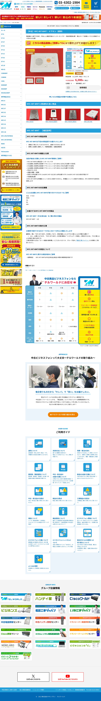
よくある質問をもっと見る (11, 190)
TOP (1, 22)
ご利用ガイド (75, 8)
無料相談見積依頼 (86, 6)
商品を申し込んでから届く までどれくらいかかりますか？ (12, 178)
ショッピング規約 (38, 690)
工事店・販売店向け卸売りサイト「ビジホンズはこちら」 (87, 12)
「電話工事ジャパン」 (82, 240)
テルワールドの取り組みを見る (63, 414)
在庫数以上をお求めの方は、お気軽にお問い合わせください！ (81, 91)
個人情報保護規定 (25, 690)
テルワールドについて (62, 8)
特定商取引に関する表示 (9, 690)
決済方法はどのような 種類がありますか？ (11, 172)
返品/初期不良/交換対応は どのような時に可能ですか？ (13, 184)
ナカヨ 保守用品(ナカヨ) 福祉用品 (45, 270)
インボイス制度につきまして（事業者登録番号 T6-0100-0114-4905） (37, 1)
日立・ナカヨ (7, 22)
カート (96, 7)
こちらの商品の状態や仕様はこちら (64, 97)
